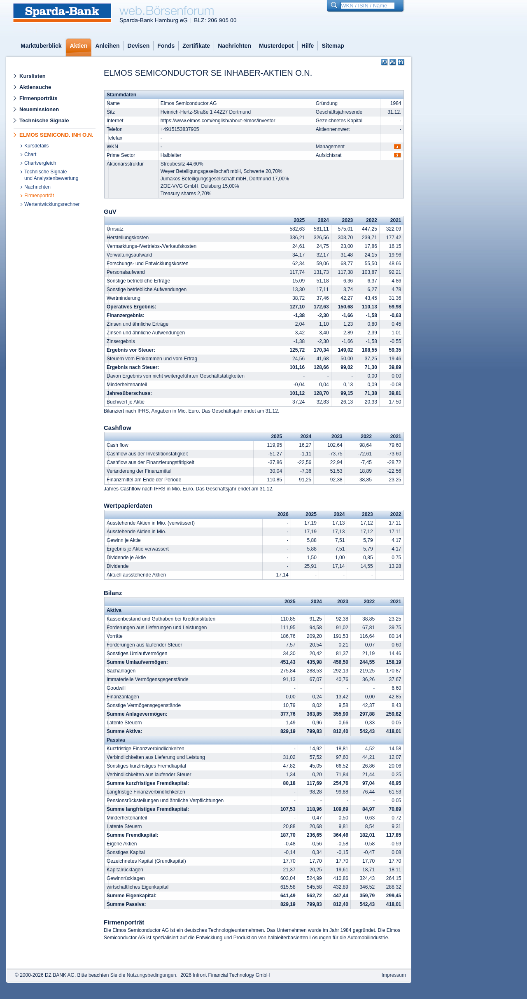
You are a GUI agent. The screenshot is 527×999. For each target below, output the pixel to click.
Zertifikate (196, 45)
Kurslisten (32, 76)
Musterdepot (276, 45)
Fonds (166, 45)
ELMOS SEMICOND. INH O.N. (56, 135)
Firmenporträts (38, 98)
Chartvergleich (40, 163)
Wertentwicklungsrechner (52, 204)
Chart (30, 154)
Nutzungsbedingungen (151, 975)
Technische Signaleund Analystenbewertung (51, 175)
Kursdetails (36, 146)
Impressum (394, 975)
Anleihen (107, 45)
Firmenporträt (39, 195)
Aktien (79, 45)
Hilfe (307, 45)
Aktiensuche (35, 87)
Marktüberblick (41, 45)
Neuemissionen (39, 109)
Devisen (139, 45)
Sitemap (333, 45)
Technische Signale (44, 120)
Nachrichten (234, 45)
